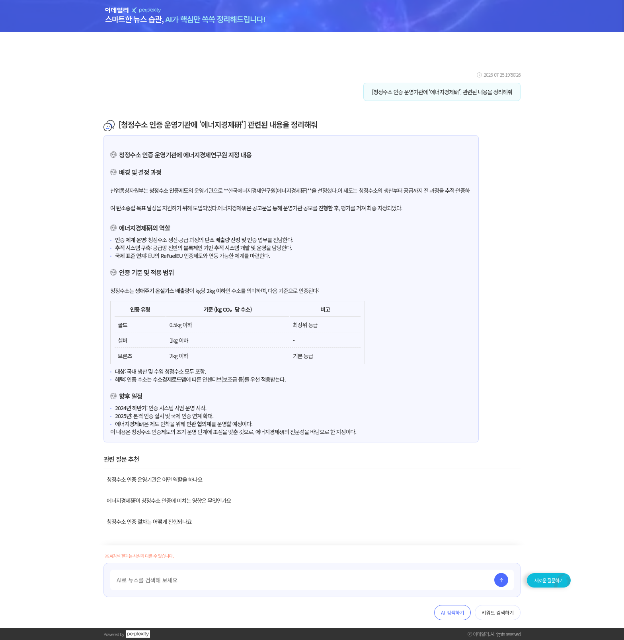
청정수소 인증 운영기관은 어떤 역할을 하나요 (154, 479)
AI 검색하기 (452, 612)
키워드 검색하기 (498, 612)
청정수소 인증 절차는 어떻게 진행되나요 (149, 522)
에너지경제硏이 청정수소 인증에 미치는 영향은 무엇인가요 (169, 500)
